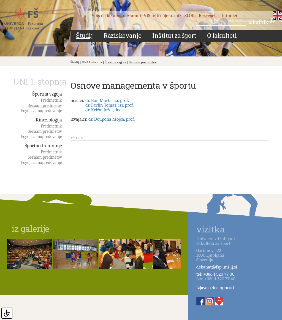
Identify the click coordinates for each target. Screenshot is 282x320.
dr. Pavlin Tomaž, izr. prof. (109, 105)
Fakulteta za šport (28, 20)
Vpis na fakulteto (108, 15)
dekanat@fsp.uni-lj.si (216, 267)
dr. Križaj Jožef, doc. (103, 109)
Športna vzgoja (115, 62)
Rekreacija (209, 15)
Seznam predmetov (143, 62)
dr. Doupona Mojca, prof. (111, 119)
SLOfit (190, 15)
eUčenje (160, 15)
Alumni (134, 15)
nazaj (81, 137)
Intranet (229, 15)
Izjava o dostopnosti (215, 287)
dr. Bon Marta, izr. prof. (107, 100)
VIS (147, 15)
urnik (176, 15)
